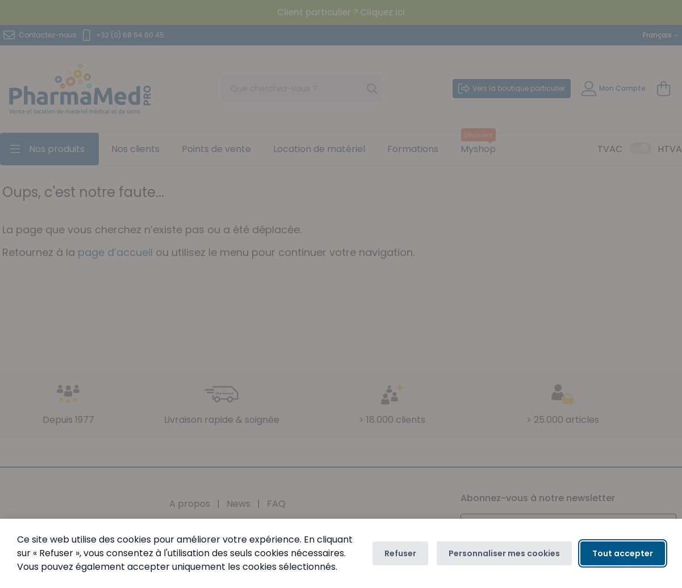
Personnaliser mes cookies (504, 553)
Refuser (400, 553)
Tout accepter (622, 553)
